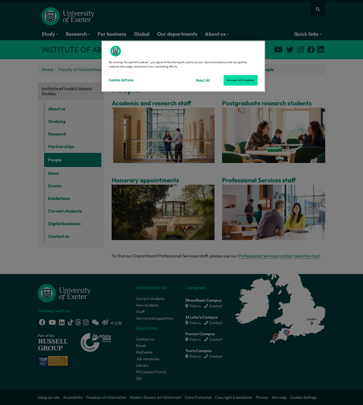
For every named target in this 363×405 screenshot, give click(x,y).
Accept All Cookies (240, 80)
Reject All (203, 80)
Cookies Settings (121, 80)
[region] (183, 66)
